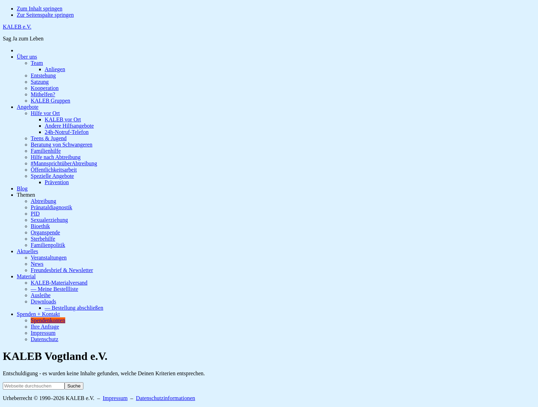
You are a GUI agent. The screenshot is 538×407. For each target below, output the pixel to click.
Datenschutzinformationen (165, 398)
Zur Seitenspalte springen (45, 15)
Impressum (115, 398)
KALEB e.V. (17, 27)
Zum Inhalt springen (39, 9)
